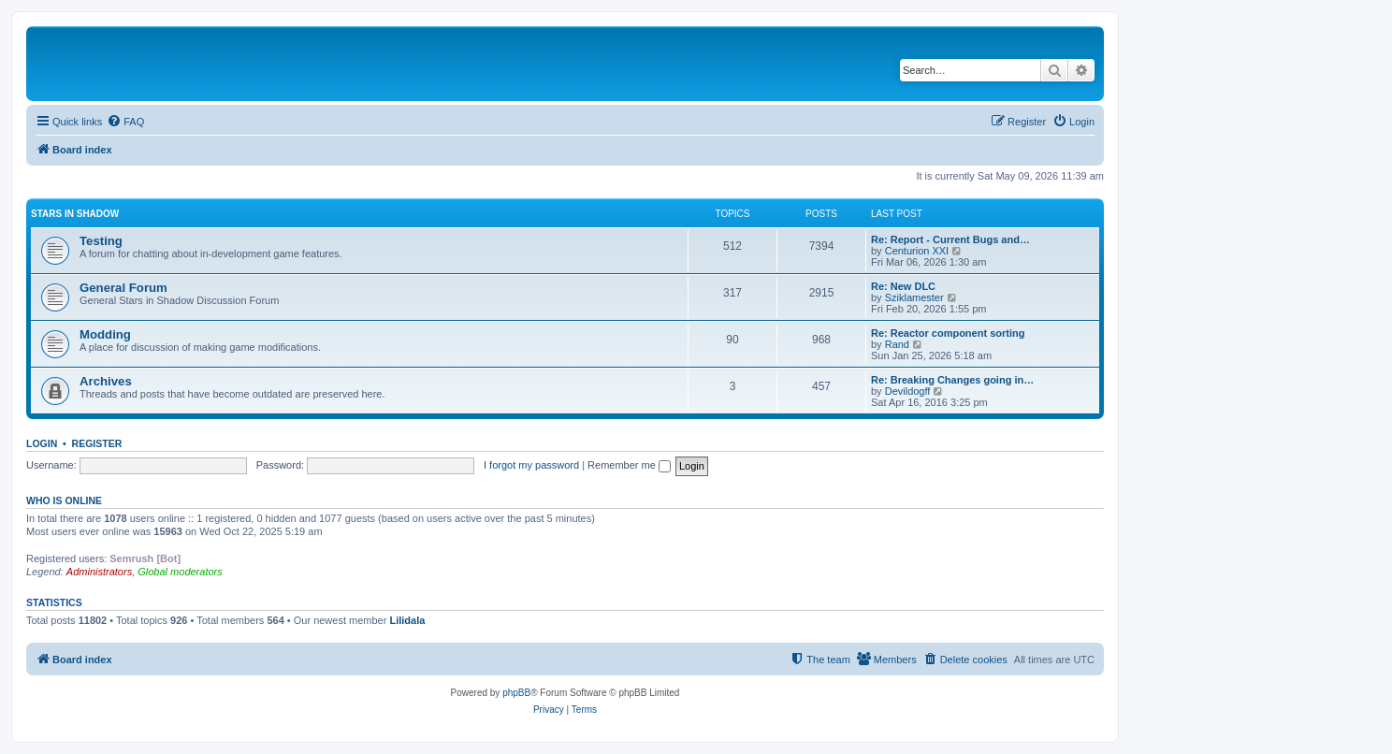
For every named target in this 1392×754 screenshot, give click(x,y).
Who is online (64, 500)
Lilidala (407, 620)
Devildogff (908, 391)
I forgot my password (531, 465)
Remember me (629, 465)
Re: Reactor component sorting (947, 333)
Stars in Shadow (75, 214)
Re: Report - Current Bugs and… (950, 239)
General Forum (123, 288)
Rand (897, 344)
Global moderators (180, 571)
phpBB (516, 693)
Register (97, 443)
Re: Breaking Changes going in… (952, 379)
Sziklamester (914, 297)
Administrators (99, 571)
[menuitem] (125, 121)
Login (41, 443)
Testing (101, 241)
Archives (106, 381)
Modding (105, 334)
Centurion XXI (917, 250)
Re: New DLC (903, 286)
